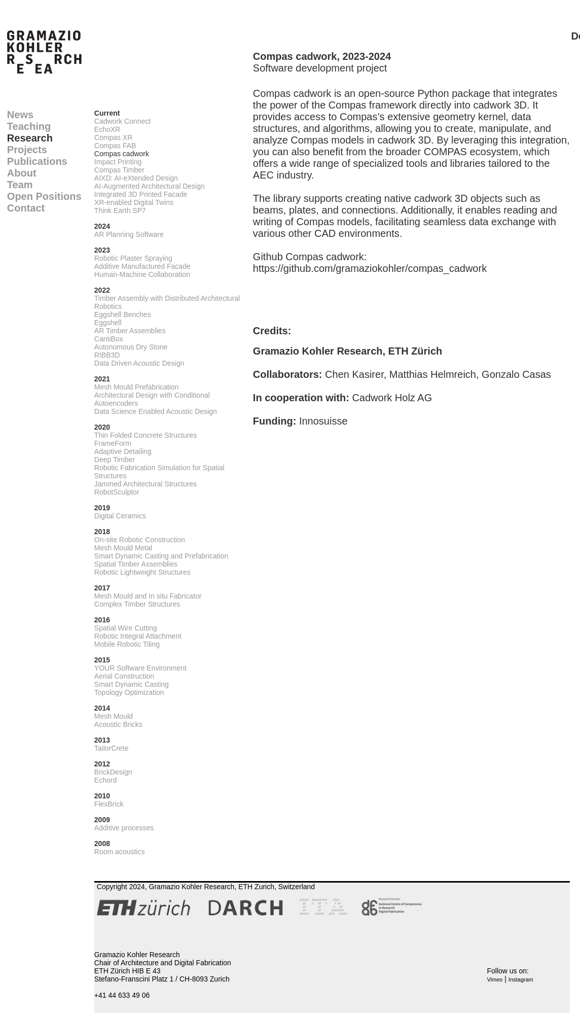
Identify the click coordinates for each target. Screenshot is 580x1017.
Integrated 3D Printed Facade (141, 194)
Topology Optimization (129, 692)
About (22, 173)
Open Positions (44, 196)
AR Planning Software (129, 234)
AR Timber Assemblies (130, 331)
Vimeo (494, 979)
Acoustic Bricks (118, 724)
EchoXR (107, 129)
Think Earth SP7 (120, 210)
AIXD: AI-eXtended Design (136, 178)
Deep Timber (114, 459)
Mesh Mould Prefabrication (136, 387)
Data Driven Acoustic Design (139, 363)
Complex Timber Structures (137, 604)
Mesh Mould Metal (123, 548)
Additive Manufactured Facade (142, 266)
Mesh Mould (113, 716)
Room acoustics (119, 852)
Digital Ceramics (120, 516)
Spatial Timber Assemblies (135, 564)
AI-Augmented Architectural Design (149, 186)
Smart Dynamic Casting (131, 684)
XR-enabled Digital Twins (133, 202)
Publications (37, 161)
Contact (26, 208)
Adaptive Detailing (123, 451)
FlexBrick (109, 804)
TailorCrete (111, 748)
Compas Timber (119, 170)
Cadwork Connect (122, 121)
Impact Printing (117, 162)
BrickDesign (113, 772)
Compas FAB (115, 146)
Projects (27, 149)
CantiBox (108, 339)
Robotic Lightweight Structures (142, 572)
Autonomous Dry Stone (131, 347)
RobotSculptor (116, 492)
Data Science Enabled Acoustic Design (155, 411)
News (20, 114)
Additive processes (124, 828)
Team (20, 184)
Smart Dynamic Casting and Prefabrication (161, 556)
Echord (105, 780)
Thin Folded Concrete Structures (145, 435)
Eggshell (108, 323)
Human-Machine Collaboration (142, 274)
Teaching (29, 126)
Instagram (521, 979)
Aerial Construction (124, 676)
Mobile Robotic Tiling (127, 644)
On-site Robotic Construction (139, 540)
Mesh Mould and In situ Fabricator (148, 596)
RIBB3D (107, 355)
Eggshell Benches (122, 314)
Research (30, 138)
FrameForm (112, 443)
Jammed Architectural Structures (145, 484)
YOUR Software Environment (140, 668)
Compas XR (113, 137)
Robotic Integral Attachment (138, 636)
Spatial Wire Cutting (125, 628)
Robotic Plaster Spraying (133, 258)
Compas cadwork (121, 154)
